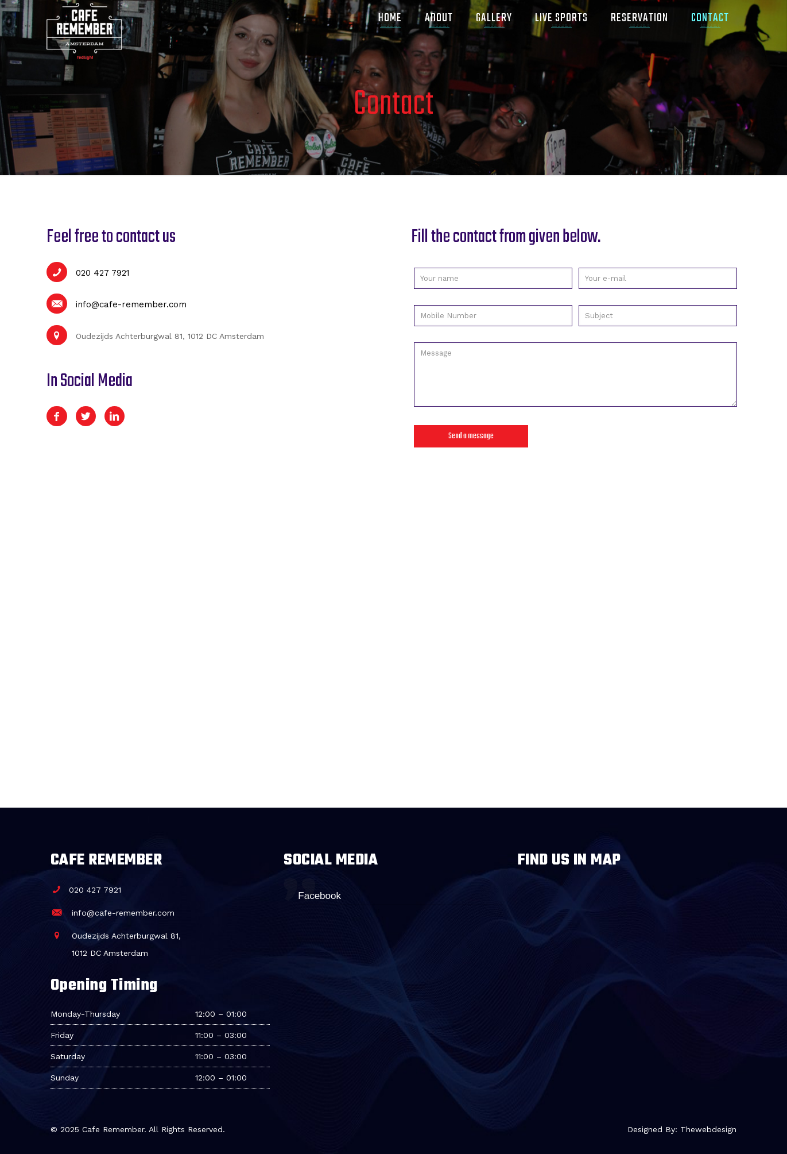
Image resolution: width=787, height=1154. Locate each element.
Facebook (319, 895)
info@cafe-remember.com (116, 304)
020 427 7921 (87, 273)
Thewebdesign (708, 1129)
